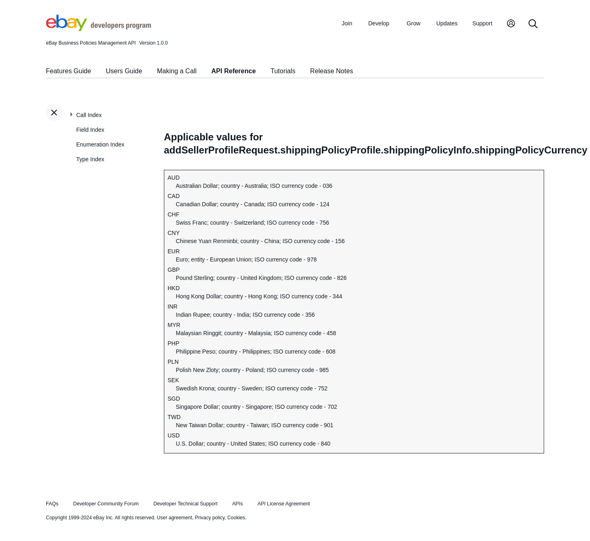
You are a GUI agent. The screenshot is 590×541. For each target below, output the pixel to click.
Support (482, 23)
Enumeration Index (100, 144)
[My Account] (511, 24)
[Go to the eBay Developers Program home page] (98, 29)
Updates (447, 23)
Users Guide (124, 71)
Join (347, 23)
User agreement (174, 518)
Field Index (90, 129)
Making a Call (177, 71)
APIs (237, 504)
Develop (378, 23)
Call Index (89, 115)
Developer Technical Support (185, 504)
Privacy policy (210, 518)
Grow (413, 23)
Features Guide (68, 71)
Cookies (236, 518)
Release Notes (331, 71)
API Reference (233, 71)
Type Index (90, 159)
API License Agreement (283, 504)
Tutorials (282, 71)
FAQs (52, 504)
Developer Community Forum (106, 504)
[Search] (533, 24)
